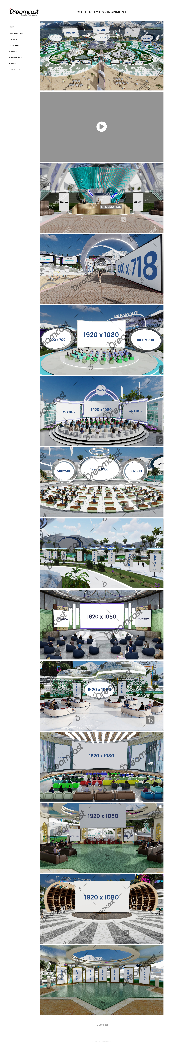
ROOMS (12, 63)
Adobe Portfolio (106, 1042)
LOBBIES (13, 39)
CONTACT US (14, 70)
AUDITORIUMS (15, 57)
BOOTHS (12, 51)
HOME (11, 27)
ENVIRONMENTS (16, 33)
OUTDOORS (14, 45)
